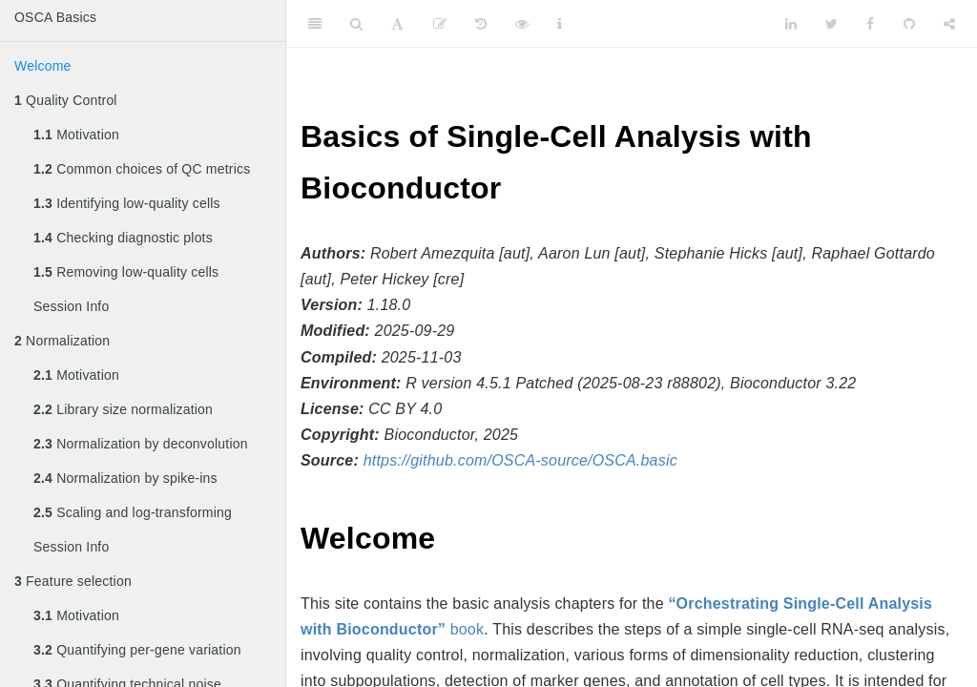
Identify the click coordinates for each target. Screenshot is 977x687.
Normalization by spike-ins (125, 478)
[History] (481, 24)
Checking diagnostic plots (123, 237)
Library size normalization (123, 409)
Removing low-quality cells (125, 272)
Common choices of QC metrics (141, 169)
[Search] (356, 24)
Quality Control (65, 100)
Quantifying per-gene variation (137, 649)
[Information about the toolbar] (559, 24)
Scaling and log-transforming (132, 512)
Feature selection (73, 581)
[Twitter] (831, 24)
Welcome (43, 65)
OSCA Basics (55, 17)
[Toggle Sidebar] (315, 24)
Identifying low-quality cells (126, 203)
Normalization (62, 340)
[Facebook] (870, 24)
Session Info (71, 306)
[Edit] (440, 24)
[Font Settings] (397, 24)
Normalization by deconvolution (140, 443)
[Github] (909, 24)
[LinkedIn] (791, 24)
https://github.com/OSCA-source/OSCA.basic (520, 460)
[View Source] (522, 24)
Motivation (76, 134)
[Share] (949, 24)
